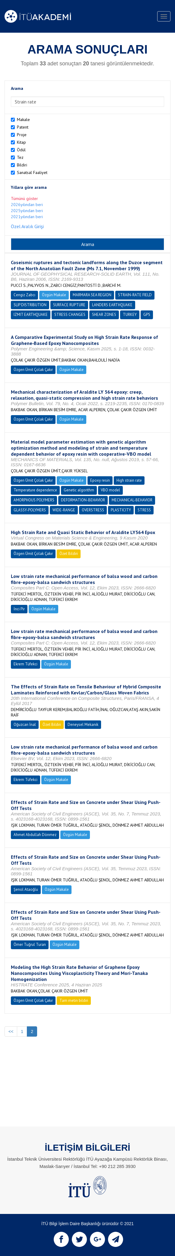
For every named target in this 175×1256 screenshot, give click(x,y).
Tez (20, 157)
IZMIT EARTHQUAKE (31, 314)
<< (10, 1031)
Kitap (21, 142)
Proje (22, 134)
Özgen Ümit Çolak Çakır (33, 369)
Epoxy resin (100, 480)
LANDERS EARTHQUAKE (112, 304)
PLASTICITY (121, 510)
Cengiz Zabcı (24, 294)
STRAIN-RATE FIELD (135, 294)
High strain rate (129, 480)
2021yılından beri (27, 216)
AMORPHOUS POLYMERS (34, 500)
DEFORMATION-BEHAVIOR (83, 500)
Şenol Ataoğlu (26, 889)
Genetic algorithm (79, 490)
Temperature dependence (35, 490)
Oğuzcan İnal (25, 724)
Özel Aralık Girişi (27, 226)
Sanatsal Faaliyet (32, 172)
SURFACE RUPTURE (69, 304)
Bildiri (22, 165)
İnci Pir (19, 609)
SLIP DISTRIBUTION (30, 304)
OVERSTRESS (93, 510)
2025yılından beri (27, 210)
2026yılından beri (27, 204)
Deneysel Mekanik (83, 724)
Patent (22, 127)
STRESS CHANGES (69, 314)
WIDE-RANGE (63, 510)
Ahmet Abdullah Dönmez (35, 834)
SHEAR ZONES (104, 314)
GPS (146, 314)
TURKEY (130, 314)
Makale (23, 119)
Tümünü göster (24, 198)
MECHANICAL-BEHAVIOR (132, 500)
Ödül (21, 149)
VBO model (110, 490)
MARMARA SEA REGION (92, 294)
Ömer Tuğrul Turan (30, 944)
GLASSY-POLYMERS (30, 510)
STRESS (144, 510)
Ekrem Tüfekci (25, 664)
